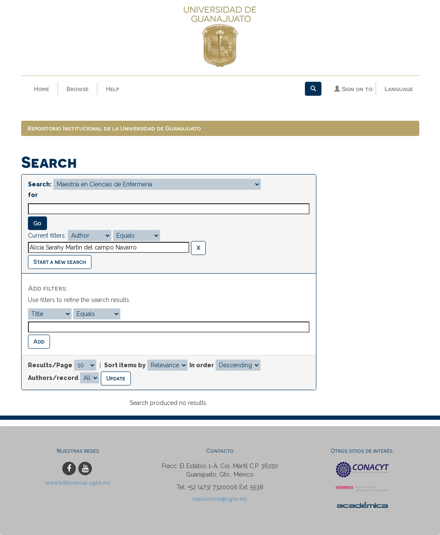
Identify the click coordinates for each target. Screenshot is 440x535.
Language (399, 88)
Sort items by (125, 365)
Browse (77, 88)
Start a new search (59, 261)
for (33, 194)
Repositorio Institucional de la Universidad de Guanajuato (114, 128)
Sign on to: (354, 88)
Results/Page (50, 365)
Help (112, 88)
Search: (40, 184)
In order (201, 365)
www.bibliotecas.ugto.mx (78, 483)
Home (41, 88)
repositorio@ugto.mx (219, 499)
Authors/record (53, 377)
